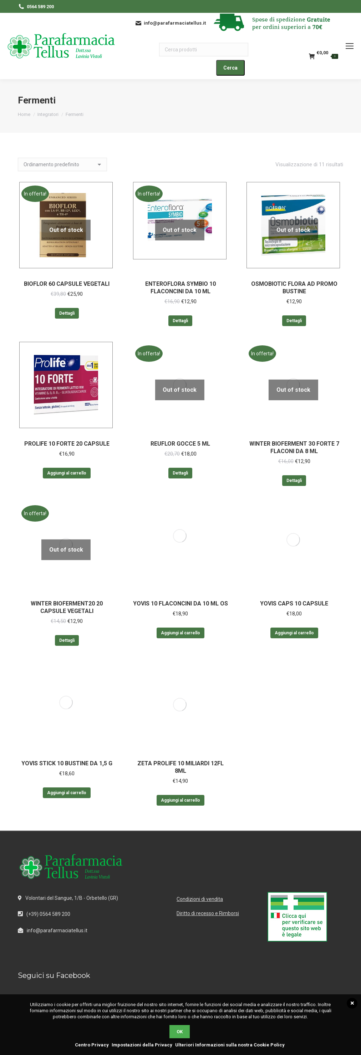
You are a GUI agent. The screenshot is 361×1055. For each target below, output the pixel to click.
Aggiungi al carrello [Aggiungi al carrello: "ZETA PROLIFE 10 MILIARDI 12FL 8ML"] (180, 800)
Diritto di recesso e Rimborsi (208, 913)
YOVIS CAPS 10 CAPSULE (294, 603)
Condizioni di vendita (200, 899)
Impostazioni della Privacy (142, 1045)
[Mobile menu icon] (349, 46)
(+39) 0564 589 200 (48, 914)
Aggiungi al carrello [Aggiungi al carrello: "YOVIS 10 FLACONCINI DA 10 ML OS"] (180, 632)
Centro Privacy (92, 1045)
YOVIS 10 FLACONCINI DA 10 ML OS (180, 603)
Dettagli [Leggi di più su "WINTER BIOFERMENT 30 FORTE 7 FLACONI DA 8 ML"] (294, 480)
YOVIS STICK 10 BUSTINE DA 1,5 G (66, 763)
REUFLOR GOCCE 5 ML (180, 443)
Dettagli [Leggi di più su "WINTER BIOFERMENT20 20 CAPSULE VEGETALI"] (67, 640)
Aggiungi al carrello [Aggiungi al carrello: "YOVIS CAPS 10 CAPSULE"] (294, 632)
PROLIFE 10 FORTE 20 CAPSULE (67, 443)
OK (180, 1031)
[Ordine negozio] (62, 164)
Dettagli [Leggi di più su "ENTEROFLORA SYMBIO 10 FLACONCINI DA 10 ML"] (180, 320)
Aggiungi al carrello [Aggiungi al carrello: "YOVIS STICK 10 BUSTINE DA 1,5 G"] (66, 792)
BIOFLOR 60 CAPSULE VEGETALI (67, 283)
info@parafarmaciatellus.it (57, 930)
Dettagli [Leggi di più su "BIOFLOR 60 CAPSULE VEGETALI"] (67, 313)
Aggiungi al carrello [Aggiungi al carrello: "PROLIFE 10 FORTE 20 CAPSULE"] (66, 473)
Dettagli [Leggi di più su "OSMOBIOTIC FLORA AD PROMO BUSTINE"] (294, 320)
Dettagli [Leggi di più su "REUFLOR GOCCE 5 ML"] (180, 473)
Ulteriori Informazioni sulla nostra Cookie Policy (230, 1045)
